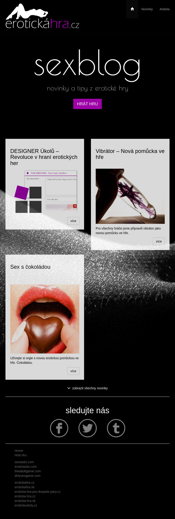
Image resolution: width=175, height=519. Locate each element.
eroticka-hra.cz (25, 496)
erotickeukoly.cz (26, 505)
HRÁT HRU (87, 104)
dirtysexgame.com (28, 476)
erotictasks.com (26, 466)
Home (19, 450)
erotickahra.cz (24, 482)
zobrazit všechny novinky (87, 388)
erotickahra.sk (24, 487)
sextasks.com (24, 462)
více (73, 221)
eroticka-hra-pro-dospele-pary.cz (37, 491)
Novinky (147, 9)
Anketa (165, 9)
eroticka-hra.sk (25, 501)
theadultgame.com (28, 471)
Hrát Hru (21, 455)
